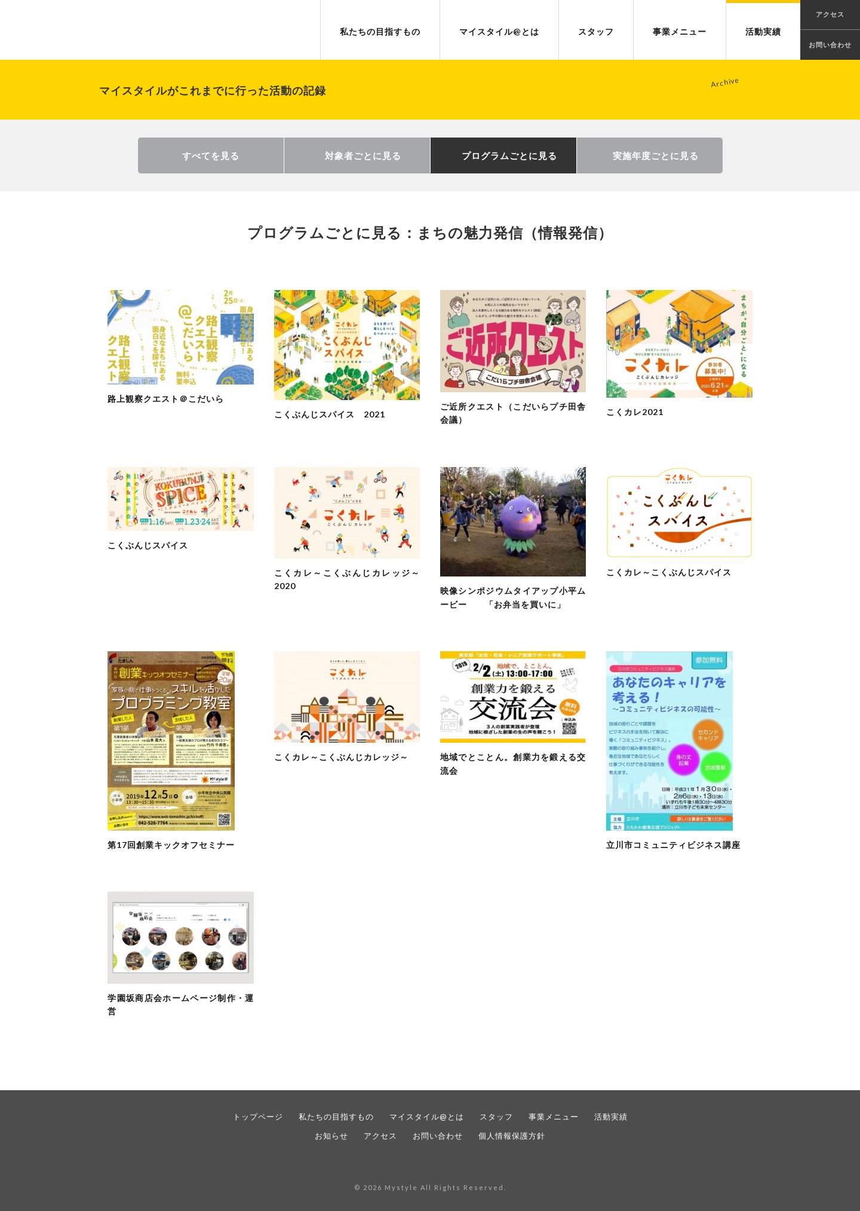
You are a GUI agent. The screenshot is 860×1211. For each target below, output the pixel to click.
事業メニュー (680, 31)
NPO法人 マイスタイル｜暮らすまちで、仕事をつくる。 (92, 30)
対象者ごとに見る (363, 155)
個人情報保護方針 (511, 1135)
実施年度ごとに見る (656, 155)
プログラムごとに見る (509, 155)
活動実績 (763, 31)
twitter (442, 1162)
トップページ (258, 1116)
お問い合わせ (830, 44)
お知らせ (331, 1135)
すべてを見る (210, 155)
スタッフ (596, 31)
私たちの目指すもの (380, 31)
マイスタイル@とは (499, 31)
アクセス (380, 1135)
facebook (418, 1162)
